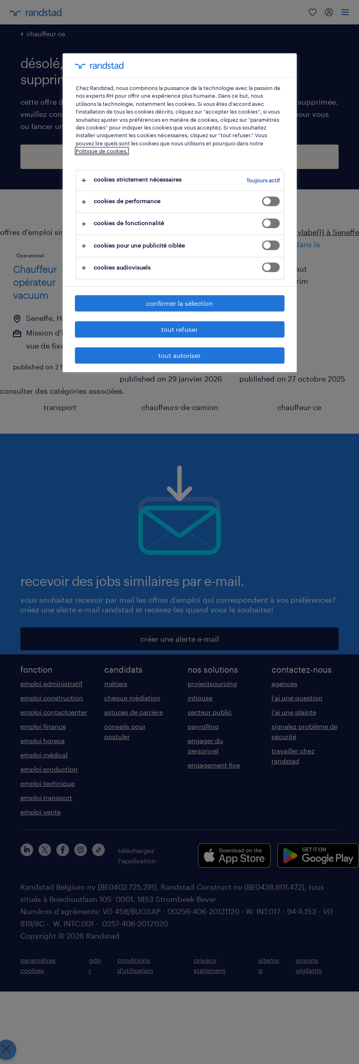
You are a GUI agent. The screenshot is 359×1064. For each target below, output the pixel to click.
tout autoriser (179, 355)
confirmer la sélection (179, 303)
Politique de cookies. (102, 151)
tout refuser (179, 329)
